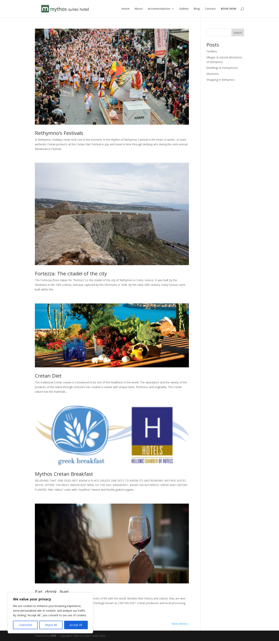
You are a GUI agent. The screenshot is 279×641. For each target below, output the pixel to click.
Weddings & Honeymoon (222, 68)
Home (125, 8)
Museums (212, 74)
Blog (197, 8)
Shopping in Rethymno (220, 80)
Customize (25, 625)
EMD (54, 636)
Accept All (76, 625)
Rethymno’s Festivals (59, 132)
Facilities (211, 51)
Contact (210, 8)
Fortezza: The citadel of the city (71, 273)
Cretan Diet (48, 375)
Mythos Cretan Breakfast (64, 473)
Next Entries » (180, 624)
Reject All (51, 625)
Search (237, 32)
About (138, 8)
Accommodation (159, 8)
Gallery (184, 8)
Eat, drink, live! (52, 591)
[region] (50, 613)
